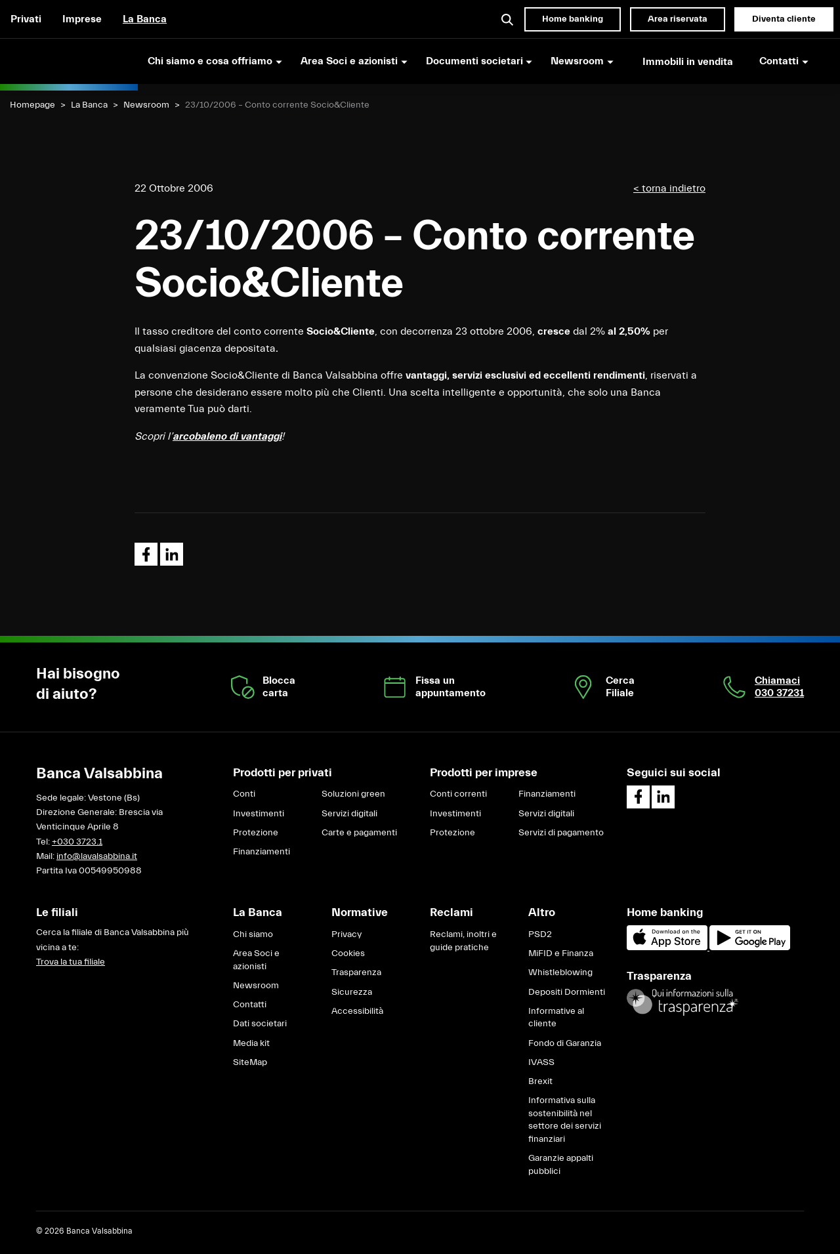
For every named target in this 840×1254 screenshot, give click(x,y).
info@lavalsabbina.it (96, 856)
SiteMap (250, 1062)
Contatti (249, 1004)
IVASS (541, 1062)
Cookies (348, 953)
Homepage (32, 105)
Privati (25, 19)
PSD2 (540, 934)
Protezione (255, 832)
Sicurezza (351, 992)
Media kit (251, 1043)
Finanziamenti (261, 851)
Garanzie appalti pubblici (560, 1165)
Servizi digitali (349, 813)
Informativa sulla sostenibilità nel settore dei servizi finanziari (564, 1119)
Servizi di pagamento (561, 832)
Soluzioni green (353, 794)
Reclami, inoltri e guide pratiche (463, 941)
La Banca (145, 19)
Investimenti (258, 813)
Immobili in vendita (687, 62)
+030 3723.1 (77, 842)
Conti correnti (458, 794)
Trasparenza (356, 972)
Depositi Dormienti (566, 992)
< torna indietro (669, 188)
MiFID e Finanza (560, 953)
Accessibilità (357, 1011)
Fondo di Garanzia (564, 1043)
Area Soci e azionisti (256, 960)
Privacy (346, 934)
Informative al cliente (556, 1018)
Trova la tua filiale (70, 962)
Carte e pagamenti (359, 832)
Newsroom (146, 105)
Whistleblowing (560, 972)
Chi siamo (253, 934)
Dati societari (260, 1023)
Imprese (82, 19)
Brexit (540, 1081)
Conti (244, 794)
